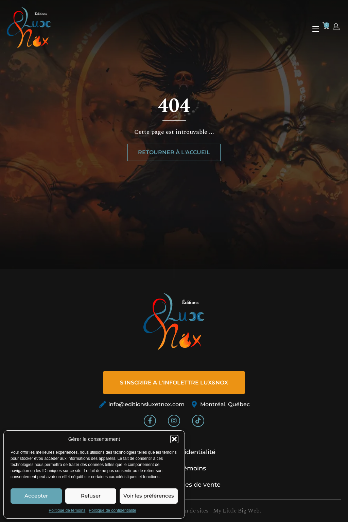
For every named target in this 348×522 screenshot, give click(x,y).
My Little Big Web (236, 510)
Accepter (36, 495)
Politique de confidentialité (112, 510)
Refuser (91, 495)
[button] (174, 439)
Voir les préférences (148, 495)
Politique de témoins (67, 510)
